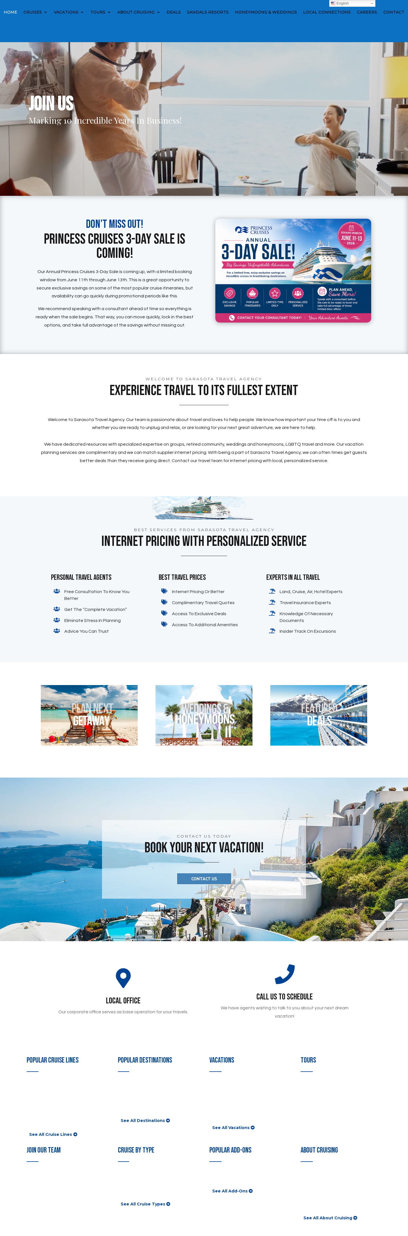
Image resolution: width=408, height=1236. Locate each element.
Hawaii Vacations (226, 1089)
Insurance (219, 1179)
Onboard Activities (320, 1206)
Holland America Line (49, 1102)
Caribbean (128, 1089)
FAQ (305, 1172)
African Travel (315, 1102)
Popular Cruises (134, 1172)
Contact (393, 12)
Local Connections (327, 12)
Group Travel (222, 1109)
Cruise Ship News (319, 1193)
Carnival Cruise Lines (48, 1082)
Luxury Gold (313, 1109)
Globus (308, 1082)
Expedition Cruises (137, 1193)
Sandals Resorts (208, 12)
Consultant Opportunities (53, 1172)
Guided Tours (314, 1116)
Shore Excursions (227, 1172)
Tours (97, 12)
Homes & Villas (224, 1116)
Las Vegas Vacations (230, 1095)
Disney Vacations (227, 1102)
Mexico (125, 1109)
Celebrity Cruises (44, 1089)
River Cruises (131, 1186)
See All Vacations (231, 1127)
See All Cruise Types (143, 1204)
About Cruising (136, 12)
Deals (174, 12)
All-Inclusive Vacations (232, 1082)
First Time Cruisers (320, 1179)
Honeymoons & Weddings (266, 12)
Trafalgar (309, 1089)
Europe (125, 1095)
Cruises (33, 12)
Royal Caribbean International (57, 1122)
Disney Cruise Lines (47, 1095)
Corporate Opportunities (52, 1186)
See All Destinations (143, 1120)
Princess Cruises (44, 1116)
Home (10, 12)
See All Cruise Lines (50, 1134)
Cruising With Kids (320, 1199)
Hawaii (125, 1102)
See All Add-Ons (230, 1191)
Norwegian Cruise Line (50, 1109)
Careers (367, 12)
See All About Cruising (327, 1217)
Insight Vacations (318, 1095)
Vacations (66, 12)
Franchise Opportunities (52, 1179)
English (340, 3)
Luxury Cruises (133, 1179)
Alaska (124, 1082)
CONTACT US (204, 878)
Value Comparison (319, 1186)
